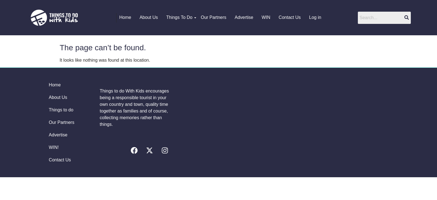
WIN (266, 17)
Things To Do (180, 17)
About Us (149, 17)
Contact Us (290, 17)
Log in (315, 17)
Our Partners (213, 17)
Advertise (244, 17)
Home (125, 17)
